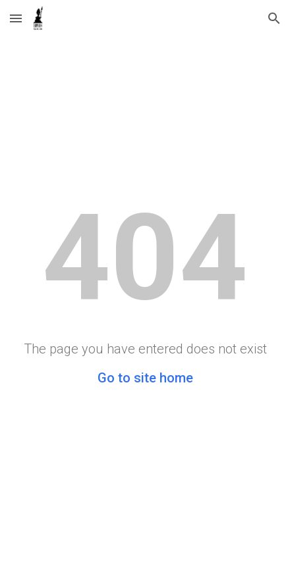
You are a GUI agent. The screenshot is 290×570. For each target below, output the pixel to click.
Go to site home (145, 378)
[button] (16, 18)
